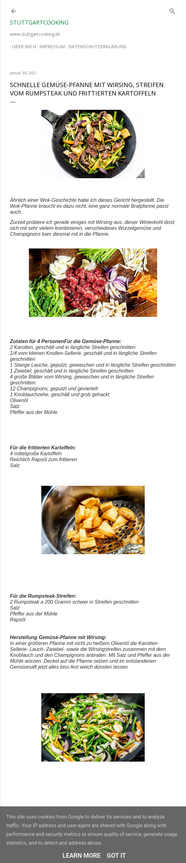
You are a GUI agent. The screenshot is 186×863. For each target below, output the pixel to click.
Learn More (81, 855)
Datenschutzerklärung (95, 46)
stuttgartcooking (39, 22)
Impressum (50, 46)
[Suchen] (172, 10)
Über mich (22, 46)
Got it (116, 855)
